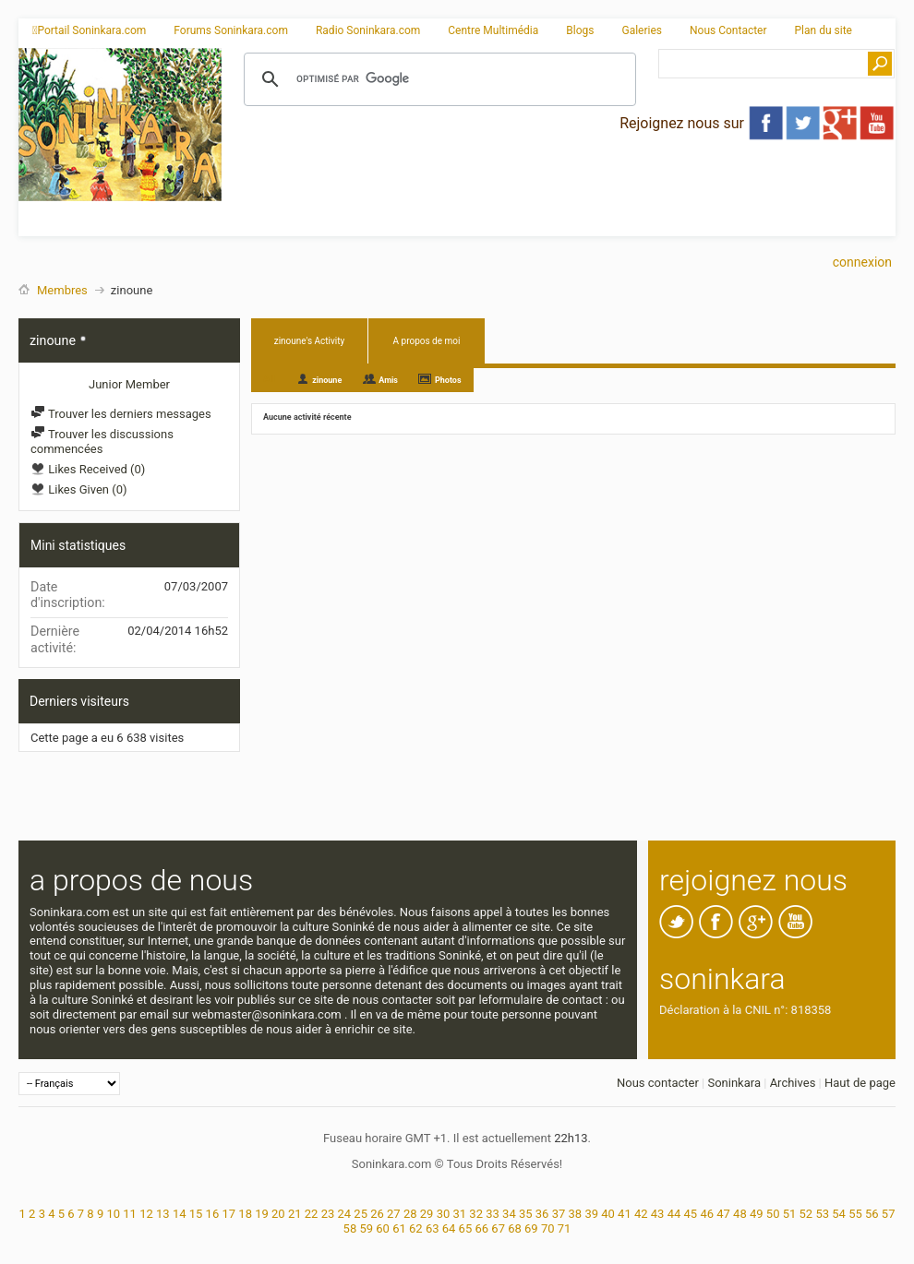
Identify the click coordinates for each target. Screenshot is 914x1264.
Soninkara (734, 1083)
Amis (388, 380)
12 (146, 1214)
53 (822, 1214)
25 (360, 1214)
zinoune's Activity (309, 341)
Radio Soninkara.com (368, 30)
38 (576, 1214)
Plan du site (823, 30)
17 (228, 1214)
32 (476, 1214)
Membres (62, 290)
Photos (448, 380)
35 (526, 1214)
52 (806, 1214)
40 (608, 1214)
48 (740, 1214)
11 (130, 1214)
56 (872, 1214)
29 (427, 1214)
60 (383, 1228)
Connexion (862, 262)
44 (674, 1214)
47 (723, 1214)
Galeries (641, 30)
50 (773, 1214)
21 (295, 1214)
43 (658, 1214)
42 (641, 1214)
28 (410, 1214)
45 (691, 1214)
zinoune (327, 380)
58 (350, 1228)
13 (163, 1214)
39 (591, 1214)
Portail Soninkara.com (89, 30)
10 (113, 1214)
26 (377, 1214)
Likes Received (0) (87, 469)
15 (196, 1214)
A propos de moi (427, 341)
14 (179, 1214)
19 (262, 1214)
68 (515, 1228)
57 (889, 1214)
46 (707, 1214)
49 (757, 1214)
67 (498, 1228)
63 (432, 1228)
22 (312, 1214)
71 (564, 1228)
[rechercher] (437, 79)
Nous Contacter (728, 30)
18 (245, 1214)
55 (855, 1214)
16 (213, 1214)
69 (531, 1228)
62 (416, 1228)
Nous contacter (658, 1083)
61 (399, 1228)
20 (278, 1214)
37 (559, 1214)
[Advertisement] (421, 178)
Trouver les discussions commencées (102, 441)
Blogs (580, 30)
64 (449, 1228)
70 (548, 1228)
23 (328, 1214)
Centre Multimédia (493, 30)
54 (839, 1214)
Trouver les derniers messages (120, 414)
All (269, 379)
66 (481, 1228)
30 (444, 1214)
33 (492, 1214)
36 (542, 1214)
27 (394, 1214)
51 (790, 1214)
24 (344, 1214)
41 (624, 1214)
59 (366, 1228)
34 (509, 1214)
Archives (793, 1083)
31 (460, 1214)
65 (466, 1228)
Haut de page (860, 1083)
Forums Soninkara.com (231, 30)
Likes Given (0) (78, 489)
